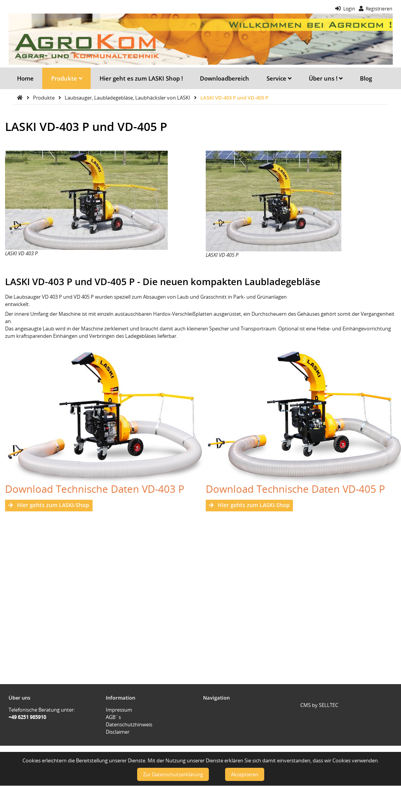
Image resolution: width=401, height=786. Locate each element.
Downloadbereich (224, 78)
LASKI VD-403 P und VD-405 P (234, 97)
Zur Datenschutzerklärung (173, 774)
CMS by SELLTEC (319, 705)
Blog (366, 78)
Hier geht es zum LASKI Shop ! (141, 78)
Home (25, 78)
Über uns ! (325, 78)
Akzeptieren (244, 774)
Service (279, 78)
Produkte (66, 78)
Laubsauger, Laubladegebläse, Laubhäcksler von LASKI (128, 97)
